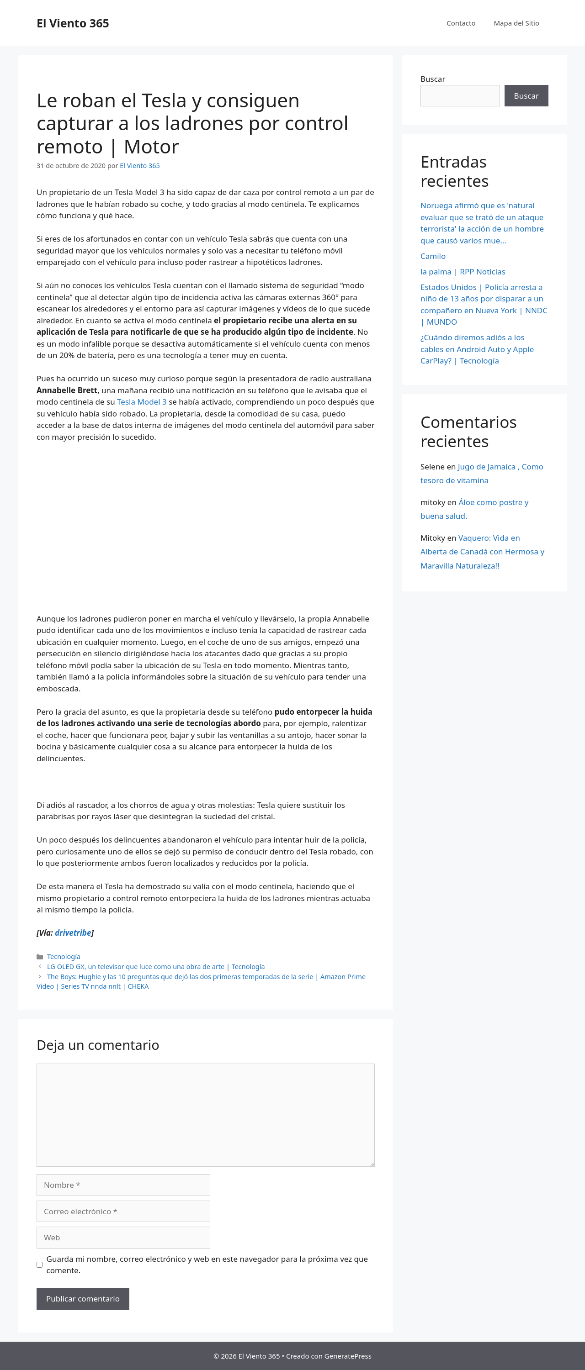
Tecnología (63, 956)
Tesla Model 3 (142, 401)
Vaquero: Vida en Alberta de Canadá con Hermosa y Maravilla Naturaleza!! (482, 551)
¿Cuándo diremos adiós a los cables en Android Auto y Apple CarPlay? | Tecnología (477, 349)
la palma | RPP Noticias (462, 271)
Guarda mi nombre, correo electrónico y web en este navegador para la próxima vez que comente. (207, 1265)
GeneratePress (348, 1355)
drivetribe (73, 932)
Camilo (433, 256)
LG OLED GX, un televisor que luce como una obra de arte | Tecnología (156, 966)
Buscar (432, 79)
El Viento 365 (73, 23)
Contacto (461, 22)
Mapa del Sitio (516, 22)
